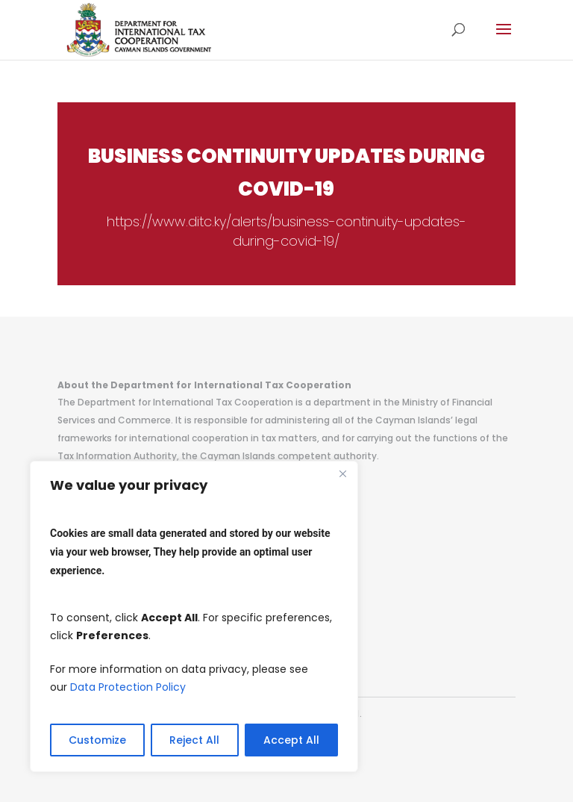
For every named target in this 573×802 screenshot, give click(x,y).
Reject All (194, 740)
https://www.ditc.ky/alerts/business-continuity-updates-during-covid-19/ (286, 231)
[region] (194, 616)
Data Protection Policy (128, 687)
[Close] (342, 473)
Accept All (291, 740)
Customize (97, 740)
